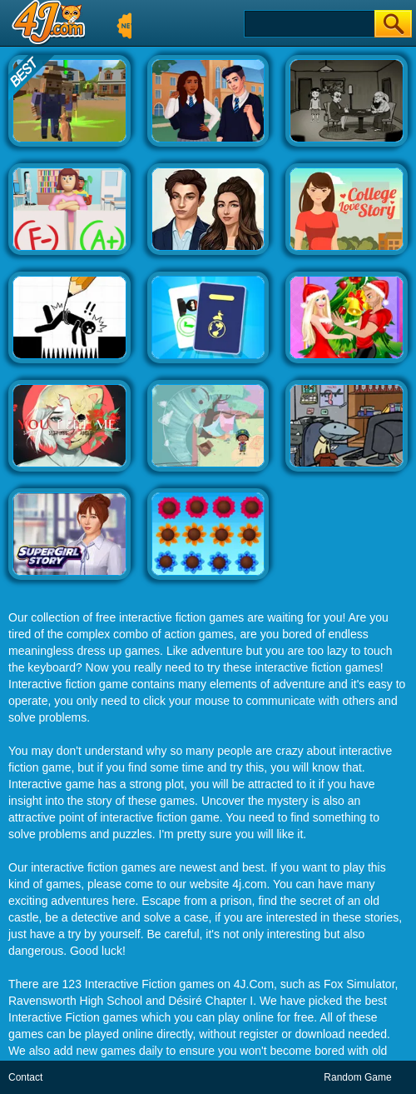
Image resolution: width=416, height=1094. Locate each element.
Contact (25, 1077)
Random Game (357, 1077)
